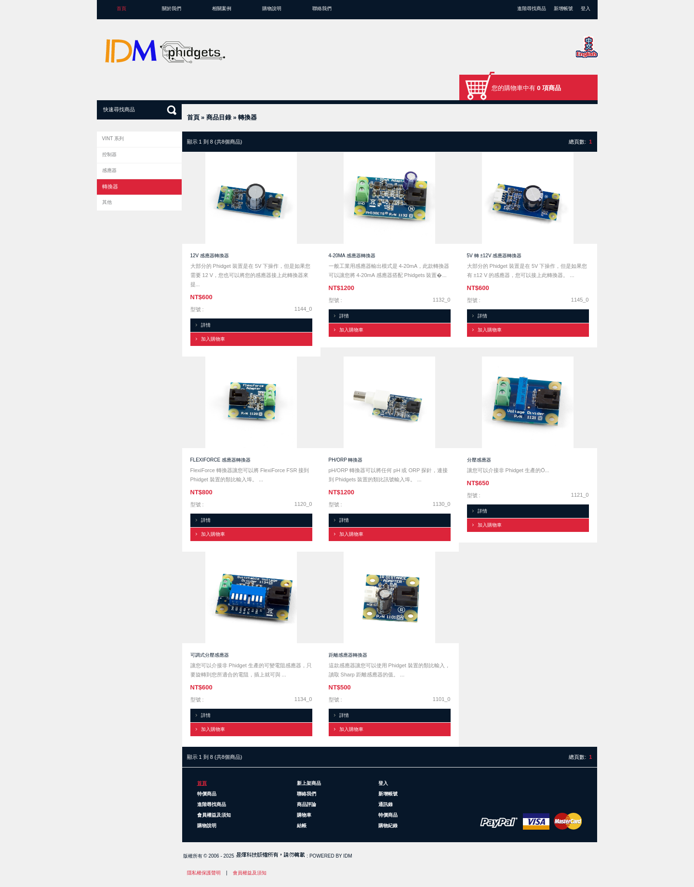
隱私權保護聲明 (204, 872)
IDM (347, 856)
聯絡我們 (322, 8)
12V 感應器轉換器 (209, 255)
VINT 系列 (113, 138)
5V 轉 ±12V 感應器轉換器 (494, 255)
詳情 (206, 325)
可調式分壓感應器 (209, 655)
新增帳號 (563, 8)
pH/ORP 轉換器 (346, 460)
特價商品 (206, 793)
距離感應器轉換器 (348, 655)
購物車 (304, 815)
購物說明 (271, 8)
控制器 (109, 154)
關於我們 (171, 8)
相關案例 (221, 8)
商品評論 (306, 804)
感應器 (109, 170)
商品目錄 (218, 117)
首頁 (121, 8)
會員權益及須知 (214, 815)
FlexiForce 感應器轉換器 (220, 460)
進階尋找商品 (531, 8)
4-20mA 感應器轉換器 (352, 255)
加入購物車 (213, 339)
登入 (585, 8)
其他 (107, 202)
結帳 (302, 825)
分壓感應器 (479, 460)
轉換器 (247, 117)
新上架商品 (309, 783)
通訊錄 (385, 804)
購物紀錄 (388, 825)
